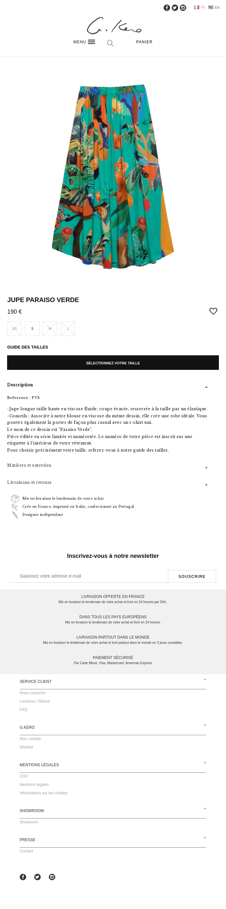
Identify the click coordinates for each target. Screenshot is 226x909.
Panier (144, 42)
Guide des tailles (27, 347)
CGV (24, 776)
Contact (26, 851)
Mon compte (30, 739)
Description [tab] (20, 384)
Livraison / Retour (35, 701)
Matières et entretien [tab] (29, 465)
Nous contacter (33, 693)
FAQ (23, 709)
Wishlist (26, 747)
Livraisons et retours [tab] (29, 482)
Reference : (19, 397)
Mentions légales (34, 784)
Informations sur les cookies (44, 793)
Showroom (29, 822)
